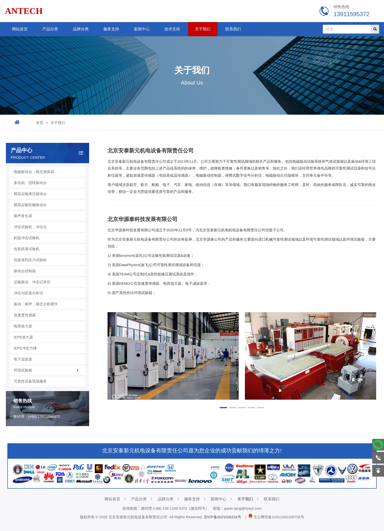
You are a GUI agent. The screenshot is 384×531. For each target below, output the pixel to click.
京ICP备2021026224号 (223, 517)
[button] (223, 407)
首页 (39, 123)
